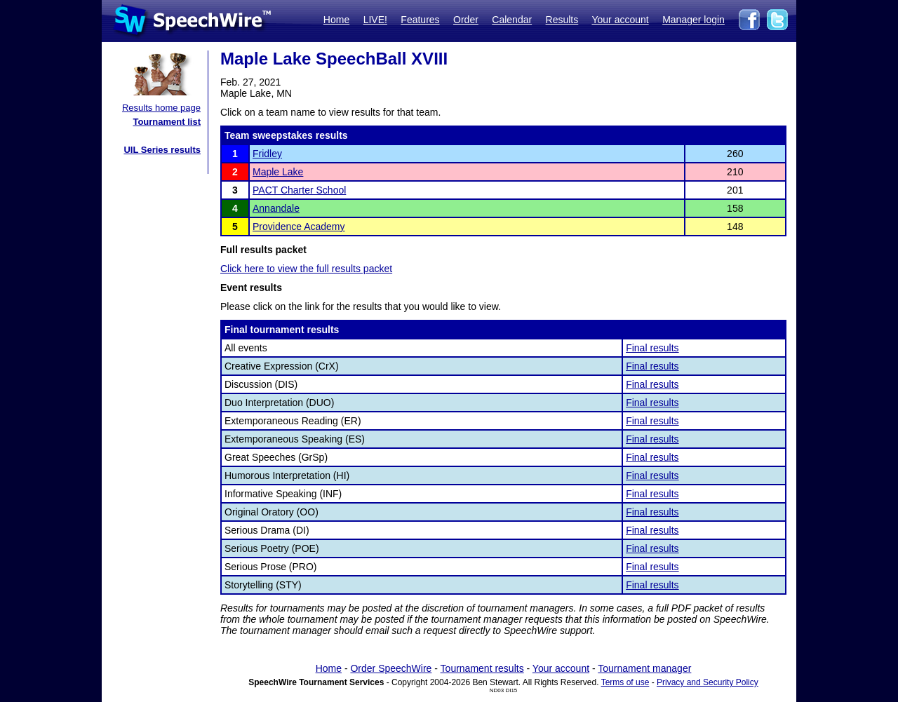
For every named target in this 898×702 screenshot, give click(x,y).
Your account (619, 19)
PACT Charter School (299, 190)
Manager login (693, 19)
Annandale (276, 208)
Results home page (161, 107)
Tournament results (482, 668)
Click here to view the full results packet (306, 268)
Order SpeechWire (390, 668)
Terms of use (625, 682)
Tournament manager (644, 668)
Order (465, 19)
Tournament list (167, 121)
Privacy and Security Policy (707, 682)
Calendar (512, 19)
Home (336, 19)
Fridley (267, 153)
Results (562, 19)
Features (420, 19)
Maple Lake (278, 171)
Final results (652, 347)
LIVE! (375, 19)
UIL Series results (162, 149)
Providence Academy (299, 226)
